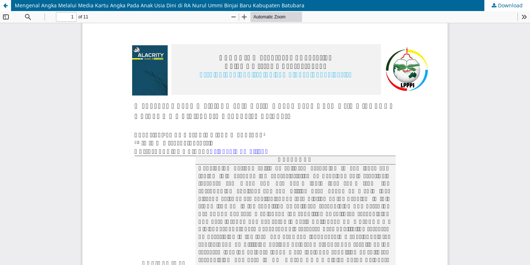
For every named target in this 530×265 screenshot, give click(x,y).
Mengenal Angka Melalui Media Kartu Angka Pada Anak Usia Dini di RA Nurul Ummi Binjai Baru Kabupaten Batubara (159, 5)
